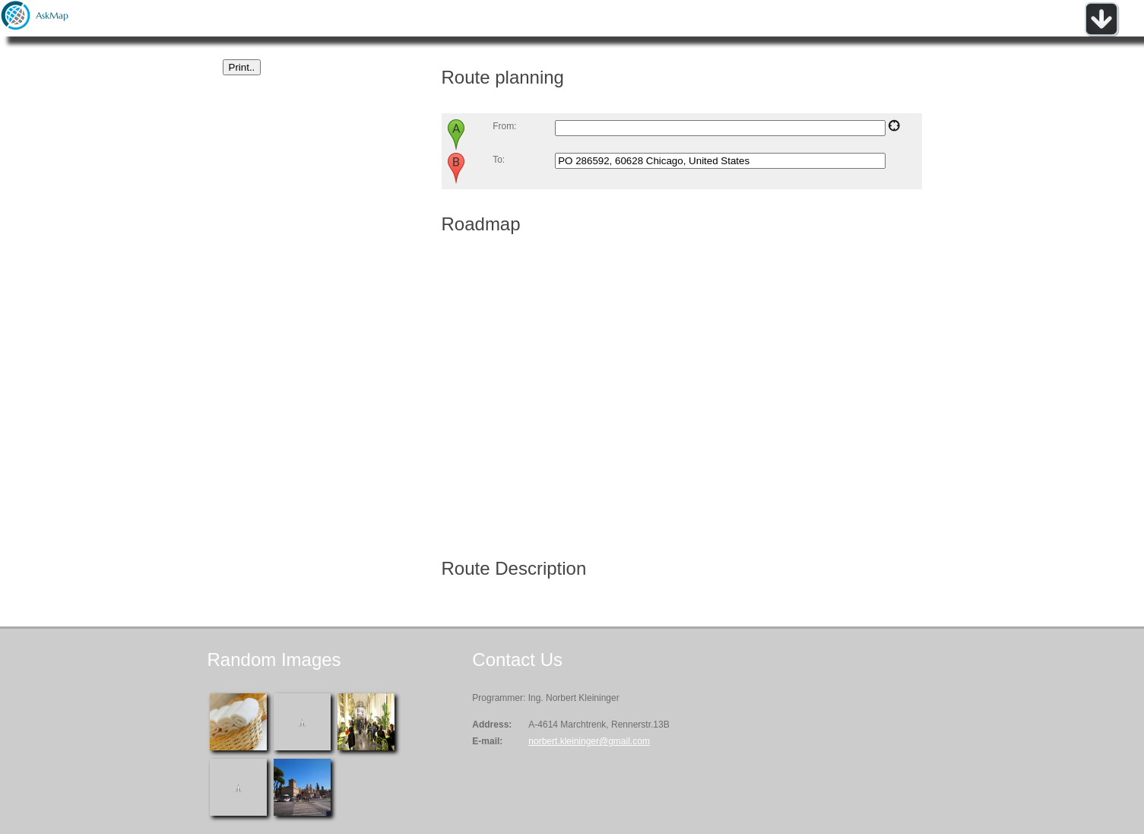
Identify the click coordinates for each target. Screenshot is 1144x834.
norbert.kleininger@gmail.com (589, 741)
